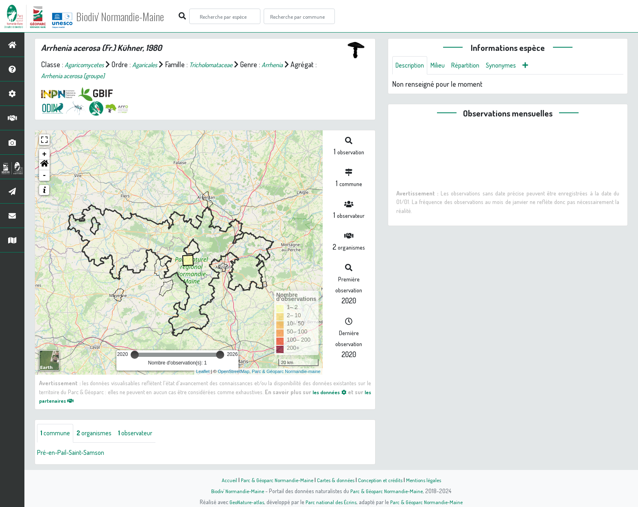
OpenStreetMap (233, 371)
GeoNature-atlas (242, 501)
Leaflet (203, 371)
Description (411, 65)
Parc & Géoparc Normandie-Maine (273, 479)
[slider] (135, 355)
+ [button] (44, 154)
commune (56, 433)
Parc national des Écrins (330, 501)
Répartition (473, 65)
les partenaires (63, 400)
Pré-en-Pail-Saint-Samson (75, 453)
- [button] (44, 175)
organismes (99, 433)
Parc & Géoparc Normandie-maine (286, 371)
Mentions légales (430, 479)
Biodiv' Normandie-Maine (133, 16)
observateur (145, 433)
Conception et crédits (383, 479)
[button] (44, 165)
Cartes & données (335, 479)
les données (334, 391)
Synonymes (512, 65)
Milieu (443, 65)
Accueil (222, 479)
